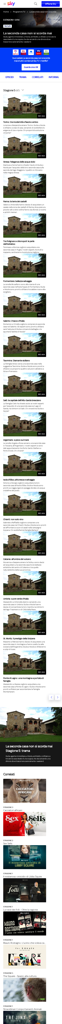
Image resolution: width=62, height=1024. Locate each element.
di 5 (11, 90)
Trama (22, 77)
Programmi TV (19, 12)
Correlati (37, 77)
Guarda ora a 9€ (31, 67)
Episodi (9, 77)
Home (6, 12)
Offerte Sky (50, 4)
